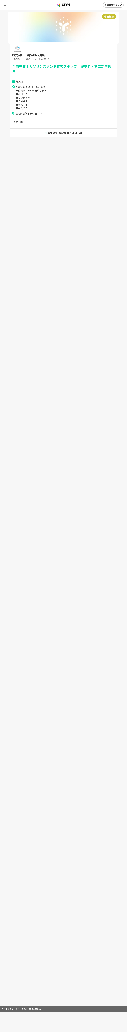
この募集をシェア (113, 4)
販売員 (19, 82)
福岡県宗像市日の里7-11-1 (30, 115)
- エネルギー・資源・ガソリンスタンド (32, 59)
